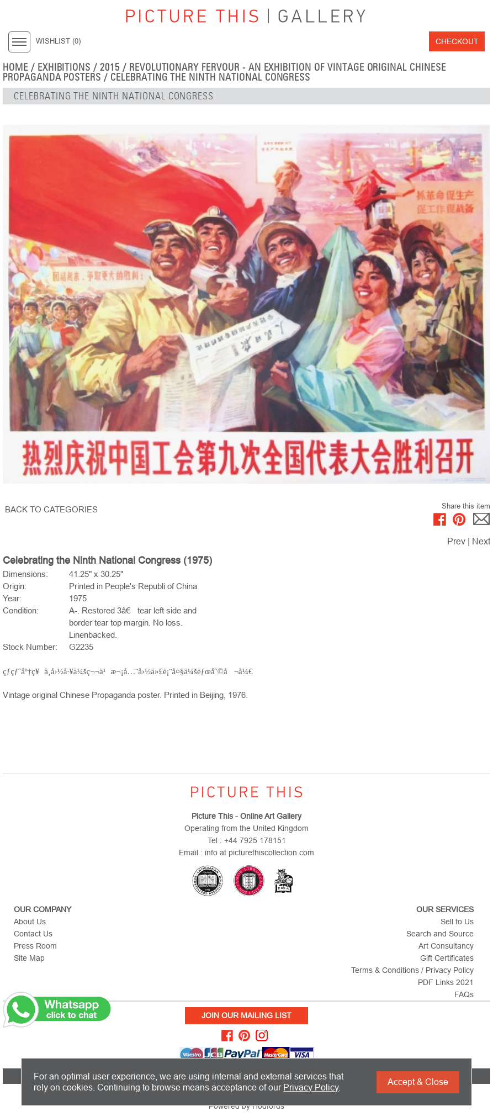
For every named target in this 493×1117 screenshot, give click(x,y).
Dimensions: (25, 574)
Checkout (457, 41)
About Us (30, 921)
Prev (456, 541)
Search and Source (440, 933)
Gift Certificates (447, 958)
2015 (110, 67)
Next (481, 541)
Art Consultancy (446, 945)
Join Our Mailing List (246, 1015)
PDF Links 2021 (446, 982)
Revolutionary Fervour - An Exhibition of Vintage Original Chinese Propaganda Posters (224, 72)
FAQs (464, 994)
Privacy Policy (310, 1087)
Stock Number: (30, 647)
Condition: (21, 610)
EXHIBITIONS (64, 67)
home (15, 67)
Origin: (14, 586)
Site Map (29, 958)
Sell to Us (457, 921)
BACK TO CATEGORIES (51, 509)
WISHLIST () (58, 41)
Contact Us (33, 933)
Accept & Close (418, 1082)
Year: (12, 598)
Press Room (35, 945)
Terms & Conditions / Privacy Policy (412, 970)
